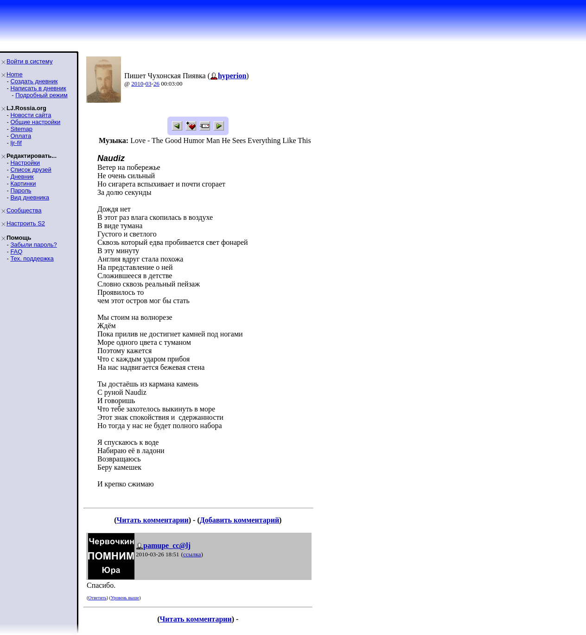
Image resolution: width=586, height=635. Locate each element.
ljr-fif (16, 142)
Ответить (97, 597)
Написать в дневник (38, 88)
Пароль (20, 190)
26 (156, 83)
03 (149, 83)
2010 (137, 83)
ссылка (192, 554)
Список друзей (30, 169)
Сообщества (24, 210)
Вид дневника (29, 197)
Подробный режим (41, 95)
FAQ (16, 251)
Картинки (23, 183)
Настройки (25, 162)
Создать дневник (33, 81)
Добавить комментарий (239, 520)
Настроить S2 (25, 223)
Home (14, 74)
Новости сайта (30, 115)
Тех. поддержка (31, 258)
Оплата (20, 135)
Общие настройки (35, 121)
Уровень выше (125, 597)
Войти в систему (29, 61)
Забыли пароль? (33, 244)
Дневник (21, 176)
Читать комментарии (153, 520)
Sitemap (21, 128)
